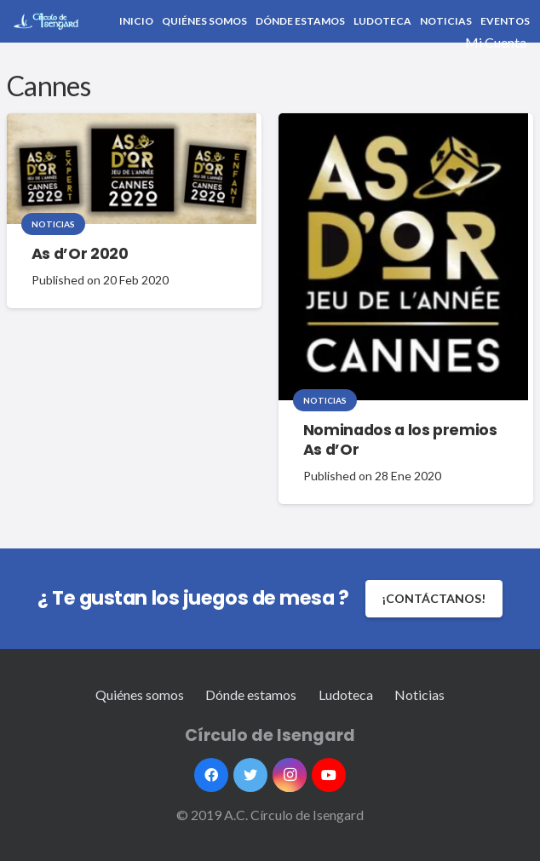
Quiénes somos (139, 694)
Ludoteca (346, 694)
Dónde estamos (250, 694)
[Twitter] (250, 775)
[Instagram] (290, 775)
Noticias (53, 224)
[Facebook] (211, 775)
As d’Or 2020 (80, 254)
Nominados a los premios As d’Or (400, 440)
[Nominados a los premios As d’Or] (403, 256)
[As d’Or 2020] (131, 168)
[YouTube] (329, 775)
